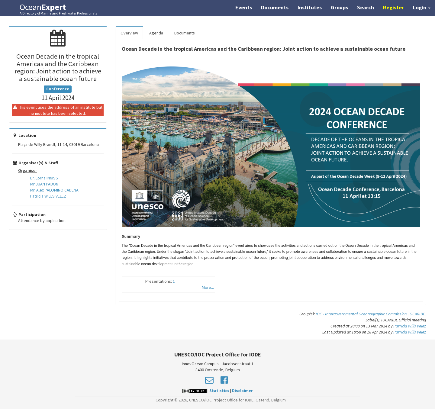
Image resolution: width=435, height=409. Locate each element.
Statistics (219, 390)
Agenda (156, 33)
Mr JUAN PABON (44, 184)
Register (393, 7)
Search (365, 7)
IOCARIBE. (417, 314)
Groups (339, 7)
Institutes (310, 7)
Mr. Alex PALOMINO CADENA (54, 190)
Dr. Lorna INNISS (44, 178)
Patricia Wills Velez (409, 326)
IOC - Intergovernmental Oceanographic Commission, (362, 314)
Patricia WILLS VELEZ (48, 196)
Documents (274, 7)
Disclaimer (242, 390)
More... (208, 287)
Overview (129, 33)
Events (243, 7)
